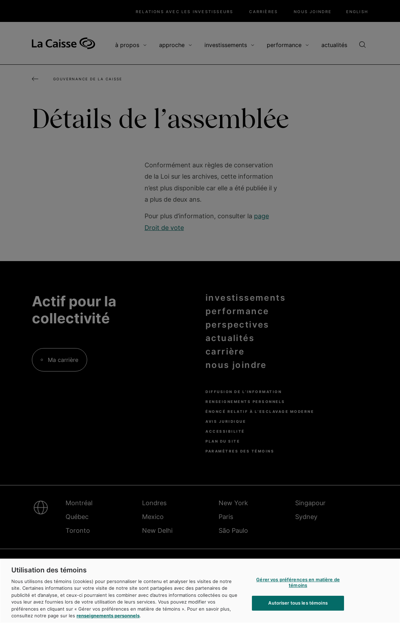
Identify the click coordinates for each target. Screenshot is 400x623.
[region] (200, 591)
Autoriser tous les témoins (297, 603)
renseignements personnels (108, 615)
